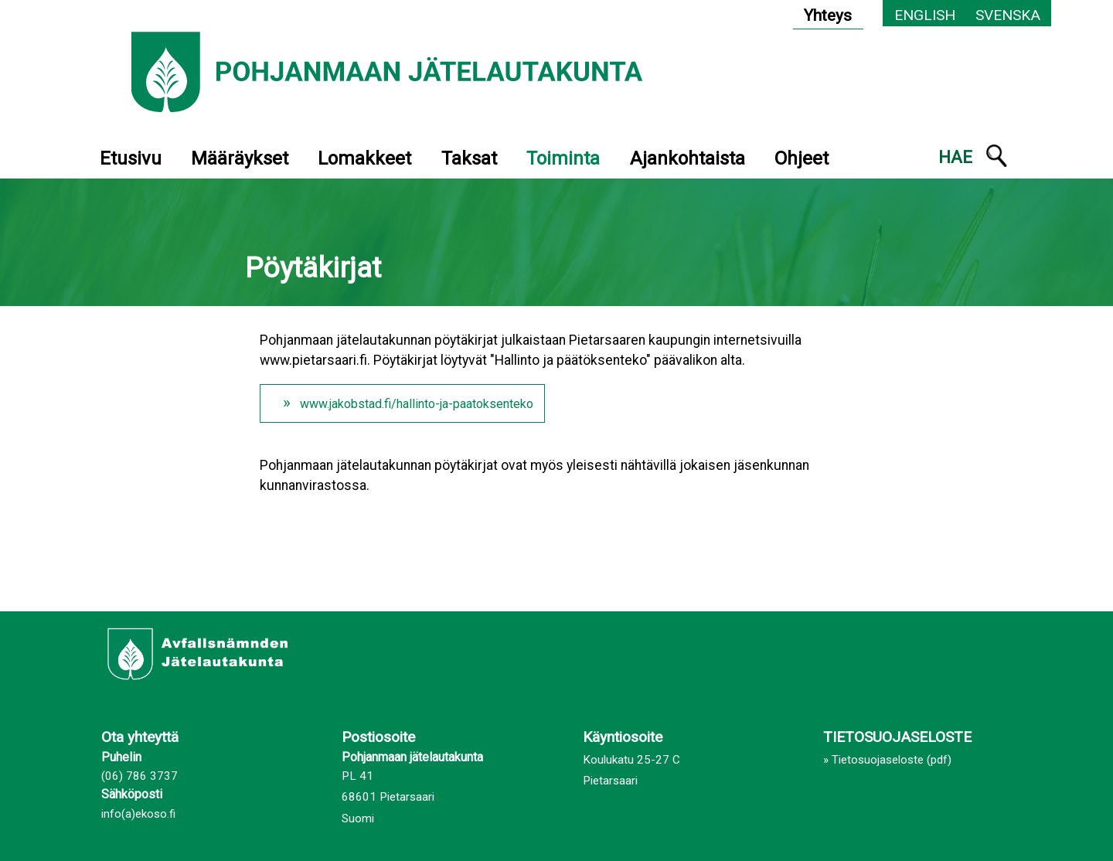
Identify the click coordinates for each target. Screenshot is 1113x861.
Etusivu (131, 158)
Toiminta (563, 158)
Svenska (1007, 15)
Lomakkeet (364, 158)
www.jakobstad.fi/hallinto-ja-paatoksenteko (416, 403)
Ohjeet (801, 158)
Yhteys (828, 15)
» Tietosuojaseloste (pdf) (887, 760)
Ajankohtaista (687, 158)
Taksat (469, 158)
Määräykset (239, 158)
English (924, 15)
